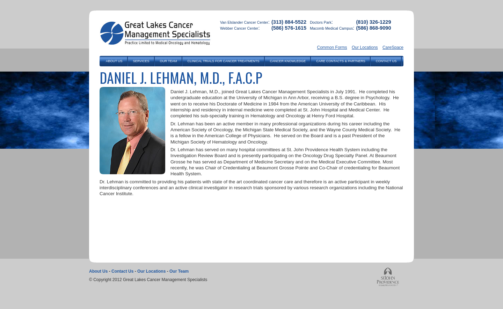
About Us (98, 271)
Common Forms (332, 47)
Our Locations (365, 47)
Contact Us (122, 271)
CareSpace (392, 47)
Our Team (179, 271)
